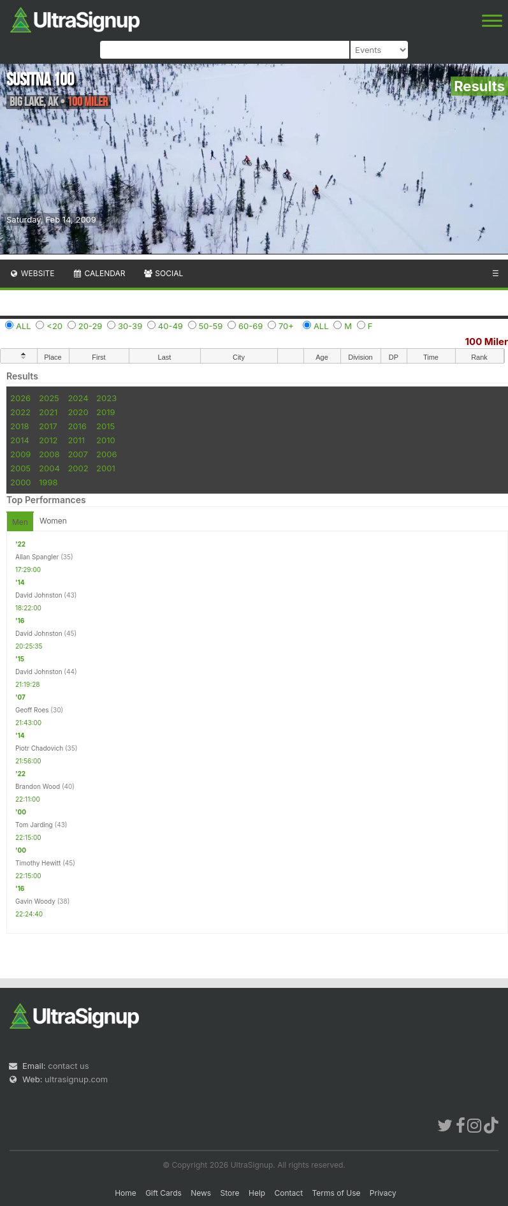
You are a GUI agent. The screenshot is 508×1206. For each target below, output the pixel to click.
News (201, 1193)
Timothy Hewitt (38, 863)
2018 (19, 426)
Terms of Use (336, 1193)
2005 (20, 468)
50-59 (211, 326)
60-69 (250, 326)
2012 (48, 440)
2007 (77, 454)
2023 (106, 398)
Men (20, 522)
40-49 (170, 326)
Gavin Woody (35, 901)
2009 (20, 454)
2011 (76, 440)
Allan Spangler (37, 557)
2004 (49, 468)
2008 (49, 454)
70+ (286, 326)
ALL (23, 326)
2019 (105, 412)
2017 (48, 426)
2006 (106, 454)
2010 (105, 440)
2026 (20, 398)
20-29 (90, 326)
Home (125, 1193)
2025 (49, 398)
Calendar (99, 273)
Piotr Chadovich (39, 748)
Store (230, 1193)
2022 (20, 412)
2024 (78, 398)
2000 (20, 482)
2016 (77, 426)
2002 (78, 468)
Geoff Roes (32, 710)
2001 (105, 468)
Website (32, 273)
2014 (19, 440)
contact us (68, 1066)
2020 (78, 412)
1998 (48, 482)
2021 (48, 412)
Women (53, 521)
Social (163, 273)
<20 (54, 326)
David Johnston (38, 595)
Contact (289, 1193)
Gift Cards (163, 1193)
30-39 (130, 326)
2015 (105, 426)
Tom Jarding (34, 824)
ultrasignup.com (76, 1079)
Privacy (383, 1193)
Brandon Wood (37, 786)
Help (257, 1193)
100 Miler (486, 341)
